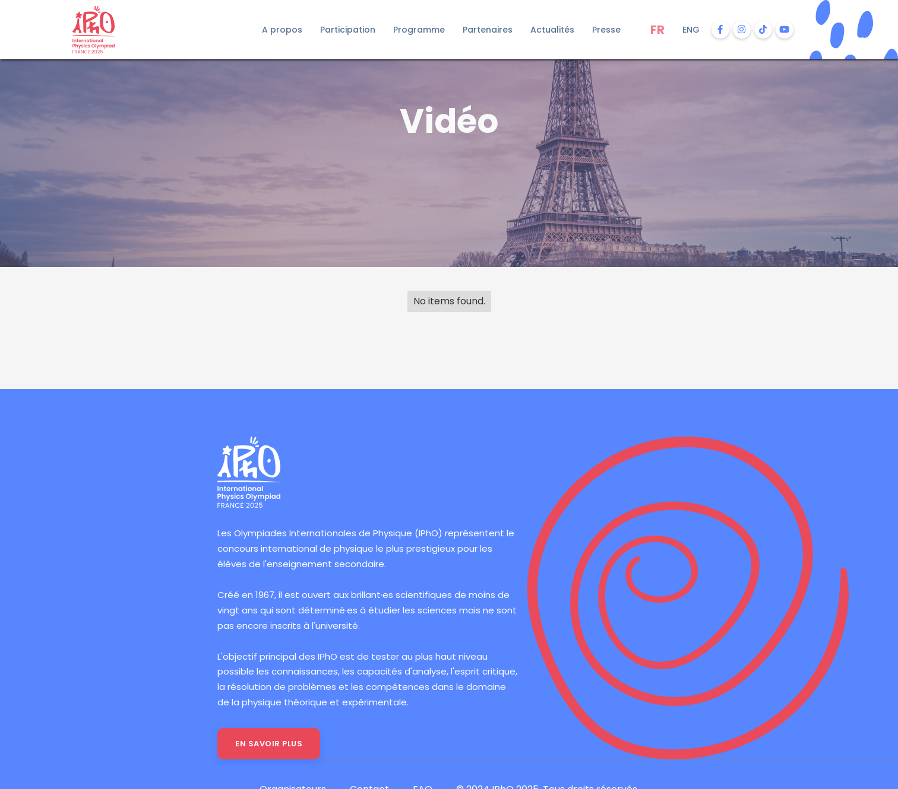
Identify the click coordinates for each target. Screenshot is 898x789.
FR (657, 29)
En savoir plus (268, 743)
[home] (111, 29)
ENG (691, 30)
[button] (282, 30)
